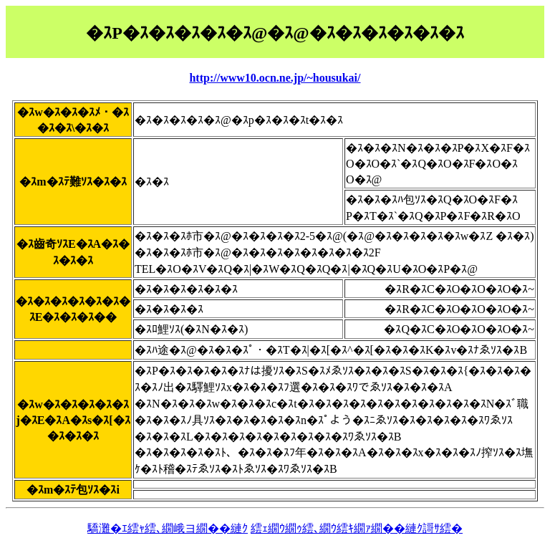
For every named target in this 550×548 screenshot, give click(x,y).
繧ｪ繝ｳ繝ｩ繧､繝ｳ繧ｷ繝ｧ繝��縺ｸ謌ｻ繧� (357, 528)
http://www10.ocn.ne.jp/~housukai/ (274, 78)
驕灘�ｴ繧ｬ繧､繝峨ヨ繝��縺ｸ (167, 528)
